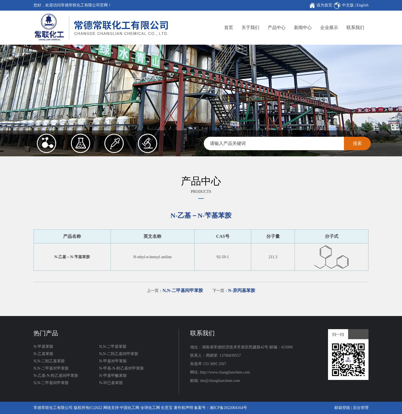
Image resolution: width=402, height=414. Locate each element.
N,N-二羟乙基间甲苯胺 (118, 354)
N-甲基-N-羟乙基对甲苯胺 (121, 368)
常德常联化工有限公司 (53, 408)
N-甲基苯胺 (43, 346)
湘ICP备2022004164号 (228, 408)
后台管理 (360, 408)
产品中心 (277, 27)
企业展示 (329, 27)
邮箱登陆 (342, 408)
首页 (228, 27)
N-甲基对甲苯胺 (113, 361)
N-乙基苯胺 (43, 354)
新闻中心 (303, 27)
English (362, 5)
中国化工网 (129, 408)
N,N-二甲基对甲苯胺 (51, 368)
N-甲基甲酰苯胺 (113, 376)
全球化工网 (150, 408)
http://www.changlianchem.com (225, 372)
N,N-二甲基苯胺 (112, 346)
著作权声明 (183, 408)
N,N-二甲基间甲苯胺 (51, 383)
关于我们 (250, 27)
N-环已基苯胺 (111, 383)
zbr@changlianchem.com (220, 381)
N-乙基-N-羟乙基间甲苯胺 (56, 376)
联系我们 (355, 27)
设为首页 (324, 5)
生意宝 (167, 408)
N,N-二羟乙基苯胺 (49, 361)
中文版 (348, 5)
